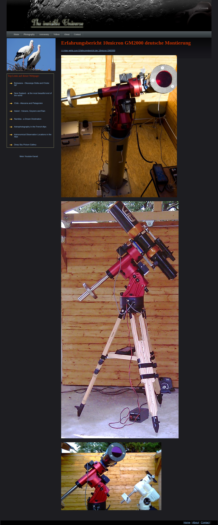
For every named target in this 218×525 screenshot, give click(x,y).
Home (187, 522)
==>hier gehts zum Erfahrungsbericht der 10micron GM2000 (88, 50)
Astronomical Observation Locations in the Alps (32, 135)
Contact (205, 522)
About (195, 522)
